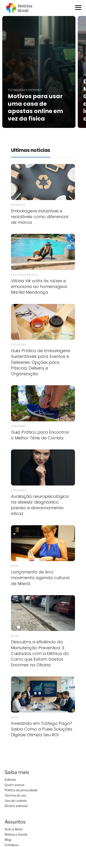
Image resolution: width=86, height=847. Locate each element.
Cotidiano (12, 845)
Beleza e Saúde (16, 834)
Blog (8, 840)
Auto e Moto (14, 829)
